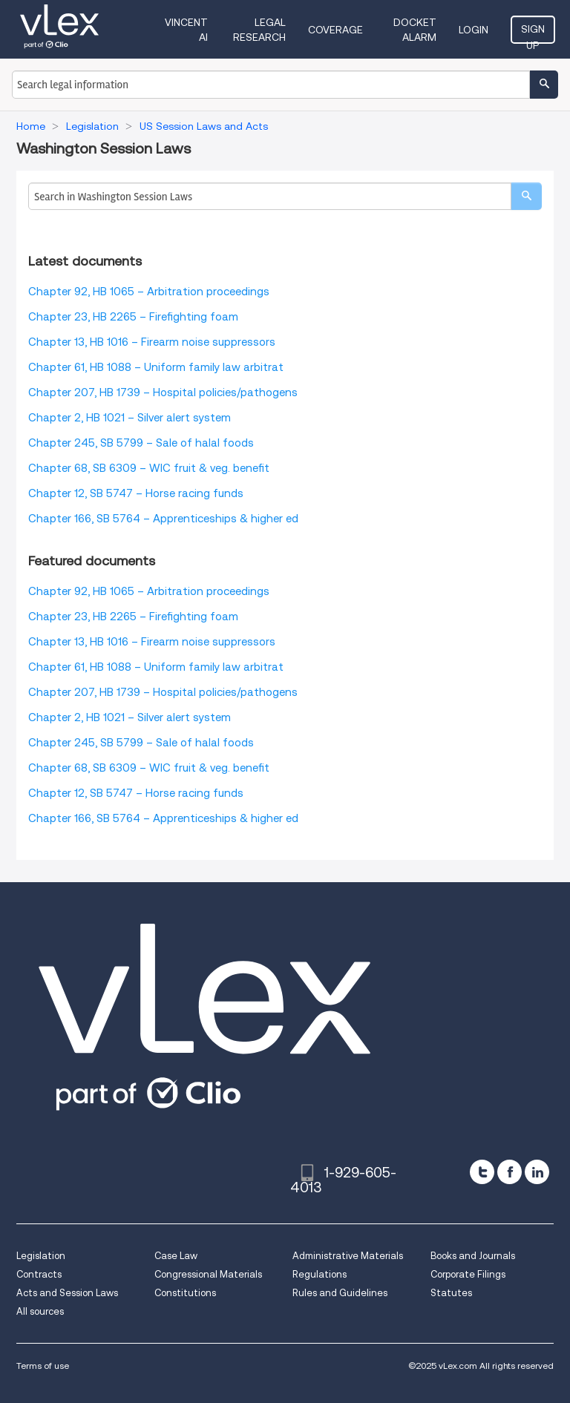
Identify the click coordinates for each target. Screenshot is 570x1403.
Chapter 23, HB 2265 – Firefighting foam (133, 317)
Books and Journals (472, 1255)
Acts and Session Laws (67, 1292)
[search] (526, 196)
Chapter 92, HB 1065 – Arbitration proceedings (148, 292)
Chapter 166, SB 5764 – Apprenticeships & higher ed (163, 519)
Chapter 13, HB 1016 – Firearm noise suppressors (151, 342)
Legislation (40, 1255)
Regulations (319, 1274)
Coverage (335, 30)
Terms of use (42, 1365)
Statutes (451, 1292)
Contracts (39, 1274)
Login (473, 30)
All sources (40, 1311)
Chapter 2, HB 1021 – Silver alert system (129, 418)
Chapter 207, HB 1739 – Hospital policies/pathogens (163, 392)
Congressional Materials (208, 1274)
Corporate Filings (467, 1274)
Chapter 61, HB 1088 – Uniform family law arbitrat (156, 367)
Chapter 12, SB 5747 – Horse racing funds (135, 493)
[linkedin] (537, 1172)
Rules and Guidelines (339, 1292)
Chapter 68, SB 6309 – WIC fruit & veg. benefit (148, 468)
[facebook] (509, 1172)
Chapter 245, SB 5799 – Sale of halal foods (141, 443)
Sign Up (533, 33)
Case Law (175, 1255)
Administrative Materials (347, 1255)
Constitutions (185, 1292)
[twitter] (482, 1172)
